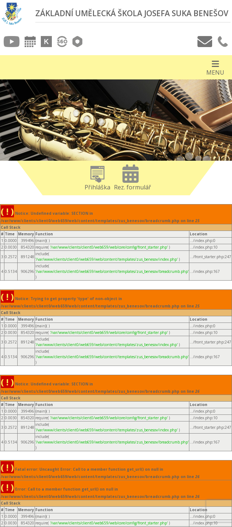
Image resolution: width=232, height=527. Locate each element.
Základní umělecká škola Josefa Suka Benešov (131, 13)
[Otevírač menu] (215, 67)
